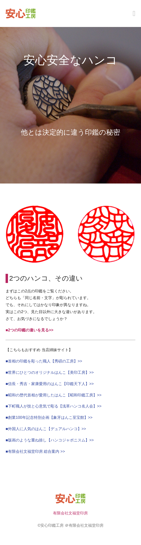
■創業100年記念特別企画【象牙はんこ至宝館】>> (49, 417)
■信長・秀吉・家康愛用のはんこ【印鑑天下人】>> (50, 384)
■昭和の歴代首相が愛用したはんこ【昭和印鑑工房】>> (53, 395)
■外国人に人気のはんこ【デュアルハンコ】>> (46, 429)
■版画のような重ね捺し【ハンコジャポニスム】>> (50, 440)
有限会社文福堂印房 (70, 513)
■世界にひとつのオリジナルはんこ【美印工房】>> (50, 372)
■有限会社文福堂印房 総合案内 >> (35, 451)
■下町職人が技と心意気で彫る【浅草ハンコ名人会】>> (53, 406)
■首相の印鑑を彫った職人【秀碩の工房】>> (44, 361)
